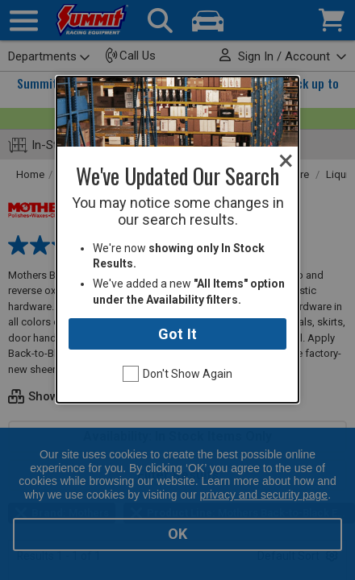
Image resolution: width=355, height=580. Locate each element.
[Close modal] (286, 161)
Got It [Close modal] (177, 333)
